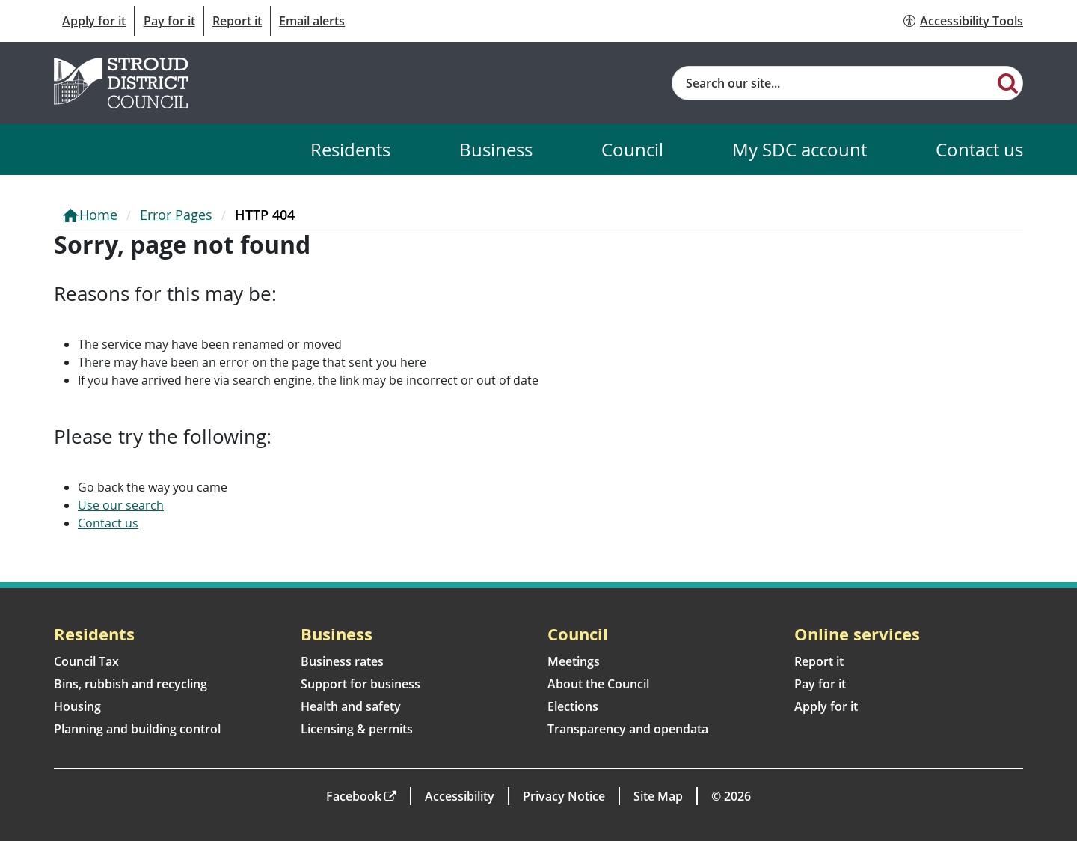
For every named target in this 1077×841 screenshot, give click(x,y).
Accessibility (459, 796)
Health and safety (351, 706)
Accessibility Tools (971, 21)
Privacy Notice (564, 796)
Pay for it (169, 21)
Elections (572, 706)
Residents (350, 149)
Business (496, 149)
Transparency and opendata (627, 729)
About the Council (598, 684)
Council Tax (86, 661)
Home (98, 215)
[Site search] (832, 83)
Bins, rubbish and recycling (130, 684)
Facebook (353, 796)
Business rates (342, 661)
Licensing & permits (357, 729)
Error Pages (176, 215)
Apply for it (94, 21)
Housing (77, 706)
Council (632, 149)
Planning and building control (137, 729)
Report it (237, 21)
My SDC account (799, 149)
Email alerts (312, 21)
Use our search (121, 505)
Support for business (360, 684)
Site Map (658, 796)
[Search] (1007, 82)
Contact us (979, 149)
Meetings (573, 661)
